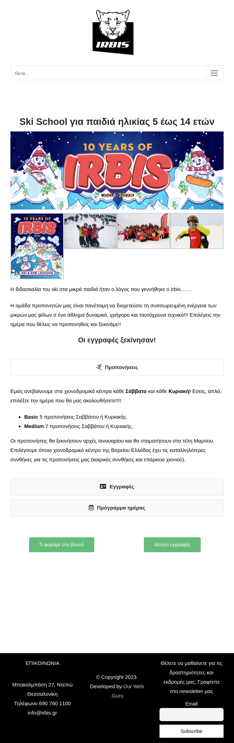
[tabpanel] (117, 428)
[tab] (117, 367)
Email (191, 704)
